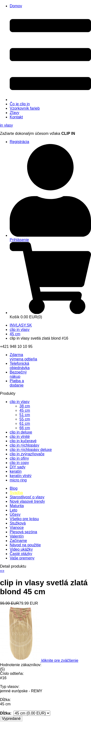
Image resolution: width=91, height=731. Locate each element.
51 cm (24, 415)
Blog (13, 488)
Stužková (18, 523)
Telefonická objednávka (20, 365)
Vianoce (17, 527)
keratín (16, 471)
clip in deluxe (21, 432)
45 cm (15, 334)
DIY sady (17, 467)
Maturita (17, 506)
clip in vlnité (20, 436)
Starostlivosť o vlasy (27, 497)
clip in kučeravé (23, 441)
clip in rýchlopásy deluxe (31, 450)
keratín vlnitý (21, 476)
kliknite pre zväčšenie (59, 660)
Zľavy (14, 113)
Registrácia (19, 142)
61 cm (24, 423)
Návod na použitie (25, 545)
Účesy (15, 514)
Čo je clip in (20, 104)
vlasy (6, 125)
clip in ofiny (19, 458)
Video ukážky (21, 549)
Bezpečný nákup (18, 374)
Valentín (17, 536)
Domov (16, 6)
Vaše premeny (22, 558)
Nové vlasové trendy (27, 501)
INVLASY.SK (21, 325)
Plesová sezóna (23, 532)
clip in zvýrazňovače (27, 454)
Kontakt (16, 117)
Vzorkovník (25, 108)
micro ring (18, 480)
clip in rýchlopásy (24, 445)
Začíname (18, 541)
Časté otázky (21, 554)
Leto (13, 510)
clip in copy (19, 463)
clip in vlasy (20, 329)
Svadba (16, 493)
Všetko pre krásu (24, 519)
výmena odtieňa (23, 357)
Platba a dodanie (17, 383)
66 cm (24, 428)
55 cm (24, 419)
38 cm (24, 406)
